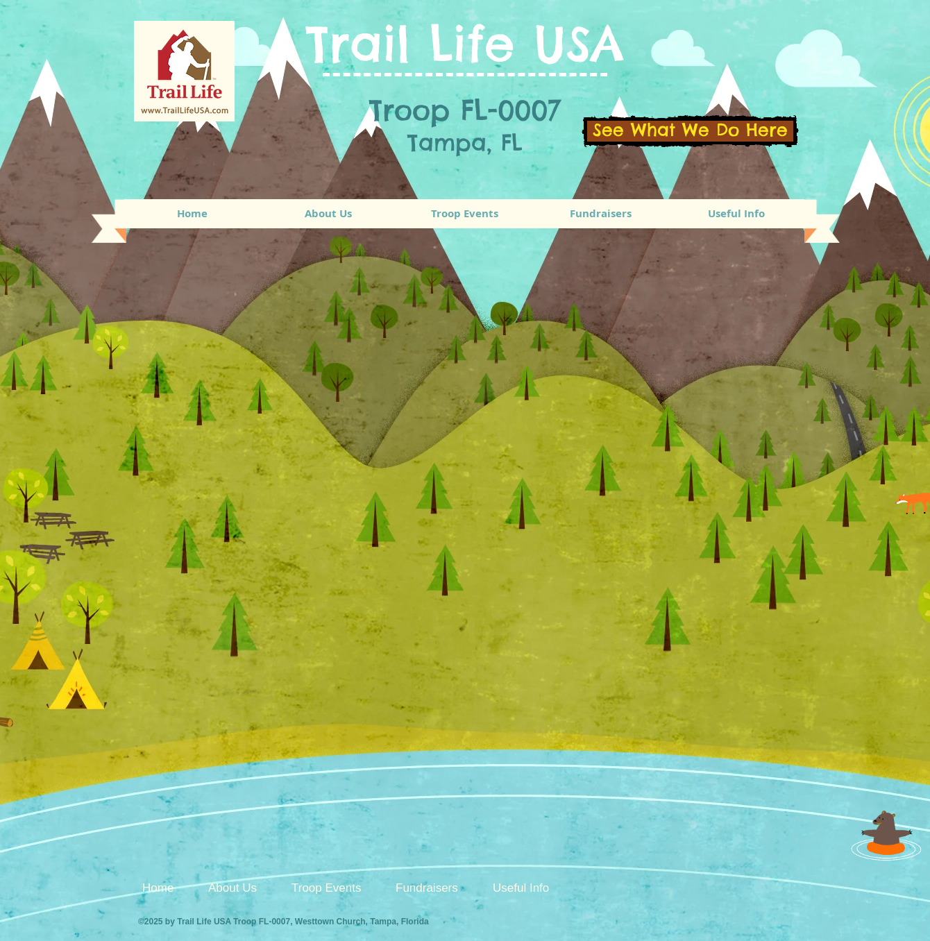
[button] (464, 213)
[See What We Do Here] (690, 131)
